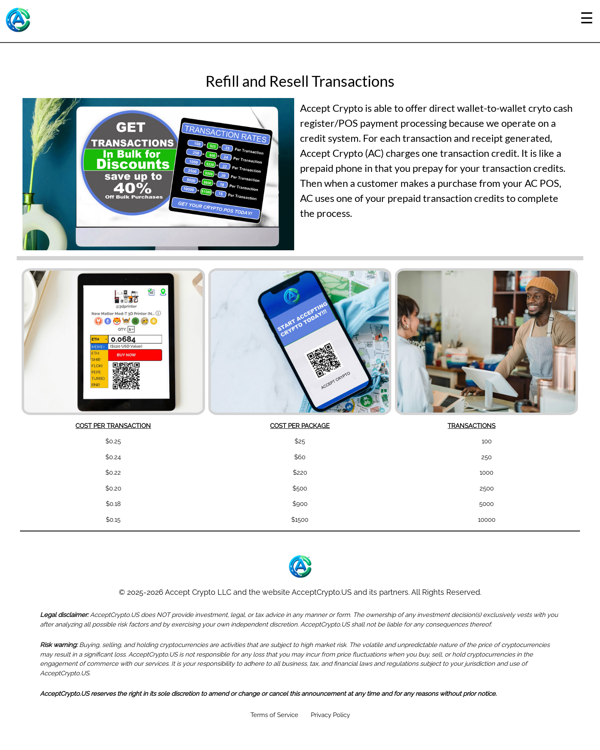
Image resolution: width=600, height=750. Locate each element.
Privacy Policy (330, 715)
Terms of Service (274, 715)
